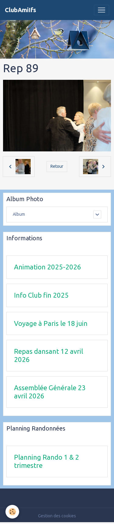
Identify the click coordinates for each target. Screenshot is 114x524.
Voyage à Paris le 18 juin (51, 323)
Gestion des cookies (57, 515)
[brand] (20, 10)
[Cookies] (12, 512)
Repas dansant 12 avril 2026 (48, 355)
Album (19, 214)
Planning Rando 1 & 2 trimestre (46, 461)
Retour (56, 166)
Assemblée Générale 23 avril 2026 (50, 392)
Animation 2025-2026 (47, 267)
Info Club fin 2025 (41, 295)
